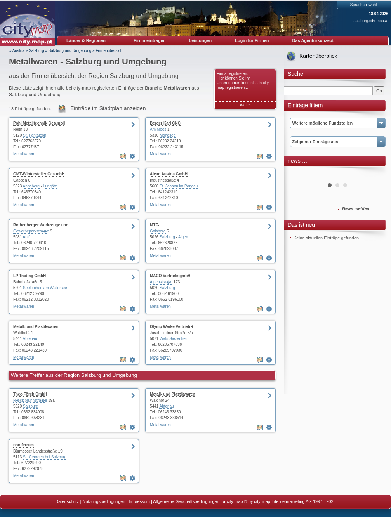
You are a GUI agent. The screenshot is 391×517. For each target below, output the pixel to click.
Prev (300, 172)
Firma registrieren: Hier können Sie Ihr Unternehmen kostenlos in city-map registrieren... (243, 80)
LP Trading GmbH (29, 276)
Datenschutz (67, 501)
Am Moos (158, 129)
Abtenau (30, 339)
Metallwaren (23, 154)
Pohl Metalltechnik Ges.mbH (39, 123)
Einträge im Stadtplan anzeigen (108, 108)
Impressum (139, 501)
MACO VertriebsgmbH (170, 276)
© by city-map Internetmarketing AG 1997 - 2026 (290, 501)
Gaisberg (158, 231)
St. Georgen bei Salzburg (44, 457)
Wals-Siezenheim (174, 339)
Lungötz (50, 186)
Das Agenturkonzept (313, 40)
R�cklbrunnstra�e (30, 400)
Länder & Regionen (86, 40)
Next (374, 172)
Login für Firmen (252, 40)
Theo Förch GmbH (30, 394)
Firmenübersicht (109, 51)
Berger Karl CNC (165, 123)
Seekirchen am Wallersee (45, 288)
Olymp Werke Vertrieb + (171, 326)
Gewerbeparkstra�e (31, 231)
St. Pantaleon (34, 135)
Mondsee (168, 135)
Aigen (183, 237)
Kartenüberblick (318, 56)
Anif (26, 237)
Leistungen (200, 40)
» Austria (16, 51)
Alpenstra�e (161, 282)
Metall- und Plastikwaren (36, 326)
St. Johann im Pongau (179, 186)
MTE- (154, 225)
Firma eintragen (150, 40)
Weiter (245, 105)
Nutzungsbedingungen (103, 501)
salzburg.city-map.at (371, 21)
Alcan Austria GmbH (169, 174)
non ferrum (23, 445)
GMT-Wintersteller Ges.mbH (38, 174)
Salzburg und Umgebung (70, 51)
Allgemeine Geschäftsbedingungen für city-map (198, 501)
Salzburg (36, 51)
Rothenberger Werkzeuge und (40, 225)
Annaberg (31, 186)
